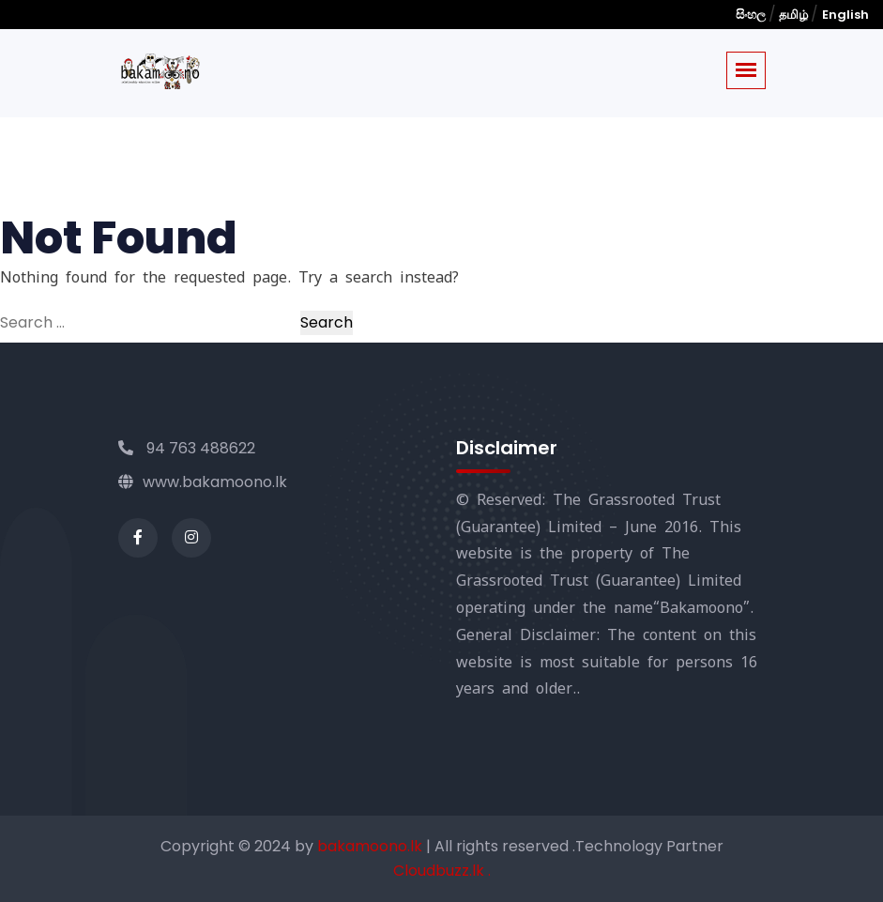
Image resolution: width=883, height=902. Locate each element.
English (845, 14)
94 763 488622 (186, 448)
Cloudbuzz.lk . (442, 870)
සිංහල (752, 14)
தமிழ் (793, 14)
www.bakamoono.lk (202, 482)
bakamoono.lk (371, 846)
